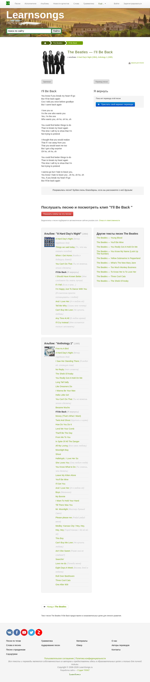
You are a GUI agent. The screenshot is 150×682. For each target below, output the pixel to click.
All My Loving (62, 446)
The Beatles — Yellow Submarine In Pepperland (118, 258)
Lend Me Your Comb (65, 429)
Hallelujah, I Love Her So (67, 458)
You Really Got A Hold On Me (69, 378)
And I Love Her (62, 301)
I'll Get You (60, 484)
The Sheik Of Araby (64, 374)
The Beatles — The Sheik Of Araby (112, 281)
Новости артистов (61, 3)
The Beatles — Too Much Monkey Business (116, 267)
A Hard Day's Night (64, 239)
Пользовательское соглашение (59, 658)
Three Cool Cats (63, 580)
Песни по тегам (13, 641)
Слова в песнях (13, 645)
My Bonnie (60, 496)
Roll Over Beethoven (65, 576)
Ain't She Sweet (63, 551)
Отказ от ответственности (109, 220)
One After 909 (62, 584)
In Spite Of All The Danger (67, 441)
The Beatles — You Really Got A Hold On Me (117, 247)
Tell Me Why (61, 305)
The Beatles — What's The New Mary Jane (116, 263)
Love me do (61, 563)
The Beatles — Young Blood (109, 238)
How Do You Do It (64, 424)
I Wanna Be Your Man (65, 391)
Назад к (55, 606)
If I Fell (59, 285)
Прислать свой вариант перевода (115, 104)
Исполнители (30, 3)
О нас (114, 641)
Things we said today (65, 247)
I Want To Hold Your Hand (67, 501)
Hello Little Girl (62, 395)
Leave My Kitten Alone (66, 475)
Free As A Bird (62, 348)
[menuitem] (18, 4)
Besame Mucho (63, 407)
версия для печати (136, 63)
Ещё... (102, 3)
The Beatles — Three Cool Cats (111, 276)
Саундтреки (11, 654)
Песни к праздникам (15, 649)
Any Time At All (63, 318)
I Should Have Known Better (68, 276)
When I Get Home (64, 255)
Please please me (64, 517)
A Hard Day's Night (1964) (87, 57)
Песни (17, 3)
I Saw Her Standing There (67, 361)
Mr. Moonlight (62, 509)
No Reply (60, 369)
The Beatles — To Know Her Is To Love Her (116, 272)
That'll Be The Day (64, 433)
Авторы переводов (120, 645)
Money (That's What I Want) (68, 416)
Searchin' (60, 559)
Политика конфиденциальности (90, 658)
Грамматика (88, 3)
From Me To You (63, 437)
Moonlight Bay (62, 450)
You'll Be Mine (62, 479)
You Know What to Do (65, 467)
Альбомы (45, 3)
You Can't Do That (64, 264)
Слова (76, 3)
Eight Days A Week (64, 568)
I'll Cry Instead (62, 322)
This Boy (59, 538)
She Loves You (62, 462)
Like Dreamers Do (64, 386)
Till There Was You (64, 505)
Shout (58, 454)
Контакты (116, 649)
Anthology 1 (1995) (105, 57)
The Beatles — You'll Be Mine (110, 242)
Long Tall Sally (62, 382)
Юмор (79, 645)
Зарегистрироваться (133, 3)
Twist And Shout (63, 420)
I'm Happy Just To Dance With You (71, 289)
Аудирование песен (50, 645)
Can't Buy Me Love (64, 310)
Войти (116, 3)
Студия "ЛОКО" (83, 670)
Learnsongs (35, 14)
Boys (58, 492)
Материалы (81, 641)
